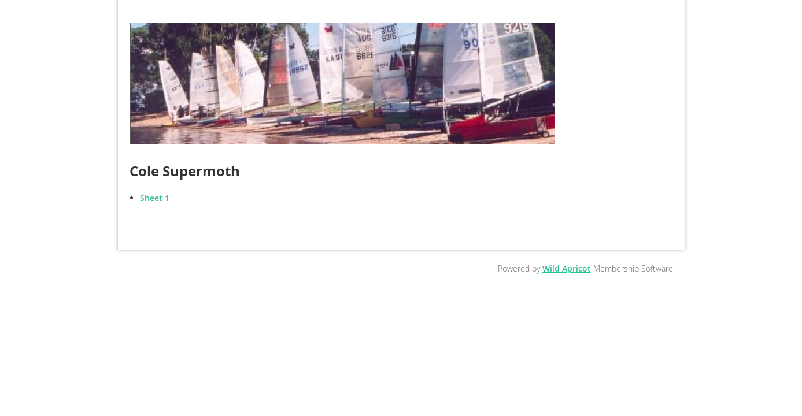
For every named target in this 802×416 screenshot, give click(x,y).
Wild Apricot (566, 268)
